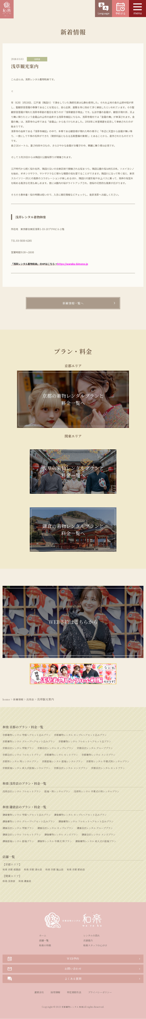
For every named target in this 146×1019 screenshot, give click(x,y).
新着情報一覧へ (73, 303)
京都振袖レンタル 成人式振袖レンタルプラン (26, 768)
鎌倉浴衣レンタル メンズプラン (98, 835)
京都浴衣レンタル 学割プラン (18, 748)
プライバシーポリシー (100, 992)
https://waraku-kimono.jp (72, 264)
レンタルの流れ (91, 935)
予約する (120, 9)
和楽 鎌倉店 (25, 881)
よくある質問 (44, 979)
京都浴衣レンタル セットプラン (108, 768)
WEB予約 (43, 959)
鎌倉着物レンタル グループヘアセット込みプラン (29, 821)
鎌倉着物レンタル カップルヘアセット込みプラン (80, 815)
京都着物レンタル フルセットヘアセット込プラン (84, 741)
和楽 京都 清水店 (33, 869)
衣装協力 (88, 940)
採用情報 (55, 992)
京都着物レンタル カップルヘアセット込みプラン (80, 735)
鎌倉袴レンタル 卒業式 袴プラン (54, 841)
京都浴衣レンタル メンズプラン (71, 768)
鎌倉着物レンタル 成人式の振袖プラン (95, 841)
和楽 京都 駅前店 (76, 869)
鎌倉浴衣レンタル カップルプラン (55, 828)
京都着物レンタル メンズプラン (98, 755)
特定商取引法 (74, 992)
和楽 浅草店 (9, 881)
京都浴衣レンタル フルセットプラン (22, 755)
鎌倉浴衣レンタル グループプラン (95, 828)
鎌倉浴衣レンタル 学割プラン (18, 828)
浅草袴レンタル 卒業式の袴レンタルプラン (96, 791)
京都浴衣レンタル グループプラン (95, 748)
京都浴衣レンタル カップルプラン (55, 748)
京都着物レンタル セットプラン (61, 755)
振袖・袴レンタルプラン (57, 791)
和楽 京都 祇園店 (12, 869)
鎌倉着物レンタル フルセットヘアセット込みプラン (86, 821)
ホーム (42, 935)
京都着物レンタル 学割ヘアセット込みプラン (27, 735)
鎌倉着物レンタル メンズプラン (61, 835)
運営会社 (39, 992)
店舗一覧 (44, 940)
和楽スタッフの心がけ (95, 945)
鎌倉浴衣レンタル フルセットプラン (22, 835)
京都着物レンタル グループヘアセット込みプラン (29, 741)
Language (103, 9)
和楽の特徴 (45, 945)
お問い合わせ (44, 969)
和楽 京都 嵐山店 (54, 869)
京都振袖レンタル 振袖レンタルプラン (62, 761)
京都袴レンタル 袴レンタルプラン (21, 761)
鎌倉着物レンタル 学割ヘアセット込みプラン (27, 815)
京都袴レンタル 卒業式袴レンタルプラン (107, 761)
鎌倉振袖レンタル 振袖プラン (18, 841)
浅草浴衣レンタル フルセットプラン (22, 791)
